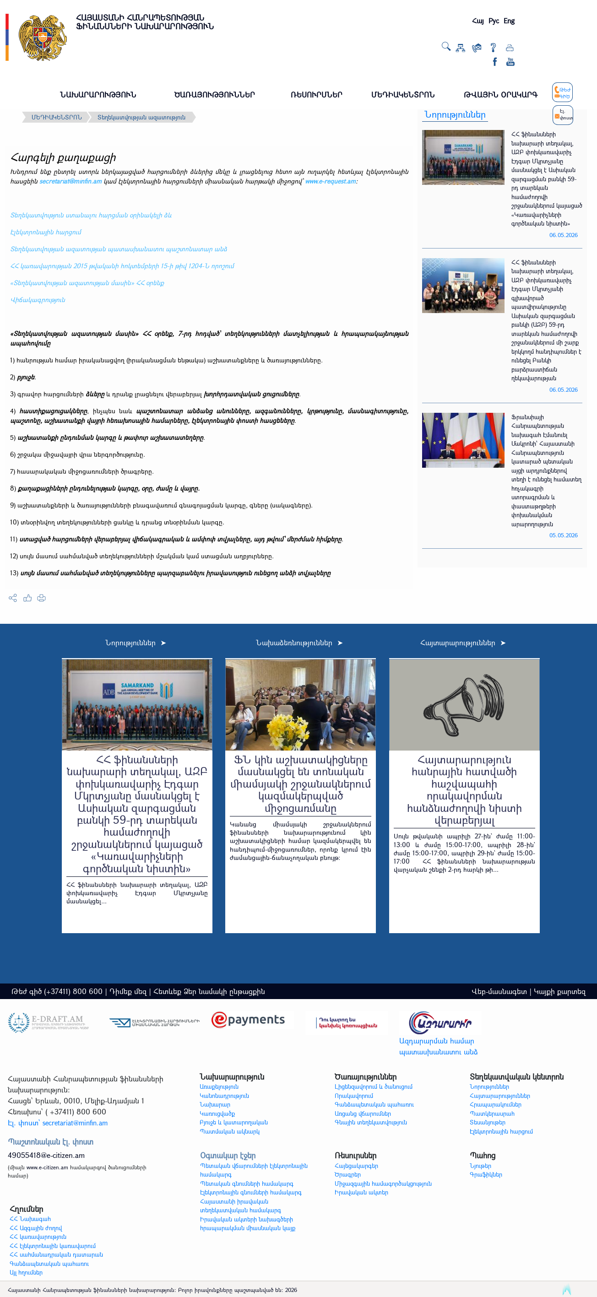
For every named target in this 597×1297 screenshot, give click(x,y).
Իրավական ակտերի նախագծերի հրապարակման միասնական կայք (247, 1223)
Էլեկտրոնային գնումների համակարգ (251, 1192)
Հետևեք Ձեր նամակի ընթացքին (209, 991)
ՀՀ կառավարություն (38, 1236)
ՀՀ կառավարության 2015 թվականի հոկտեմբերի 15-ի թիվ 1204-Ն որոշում (122, 265)
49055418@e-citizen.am (46, 1155)
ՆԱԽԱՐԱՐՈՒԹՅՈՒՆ (98, 94)
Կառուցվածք (217, 1113)
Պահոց (482, 1155)
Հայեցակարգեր (356, 1166)
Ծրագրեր (348, 1174)
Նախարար (215, 1104)
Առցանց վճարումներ (363, 1113)
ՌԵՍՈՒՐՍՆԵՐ (316, 94)
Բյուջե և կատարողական (234, 1122)
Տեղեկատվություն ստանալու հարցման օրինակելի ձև (91, 215)
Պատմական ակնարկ (230, 1131)
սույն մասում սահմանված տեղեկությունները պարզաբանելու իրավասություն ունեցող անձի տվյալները (175, 572)
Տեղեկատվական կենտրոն (517, 1076)
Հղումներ (26, 1209)
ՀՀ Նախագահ (30, 1219)
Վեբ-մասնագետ (499, 991)
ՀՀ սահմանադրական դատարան (56, 1254)
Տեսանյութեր (487, 1122)
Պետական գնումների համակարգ (246, 1183)
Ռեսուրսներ (355, 1155)
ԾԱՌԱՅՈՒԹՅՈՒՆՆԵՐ (214, 94)
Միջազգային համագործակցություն (383, 1183)
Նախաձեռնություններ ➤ (299, 642)
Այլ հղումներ (26, 1272)
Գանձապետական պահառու (374, 1104)
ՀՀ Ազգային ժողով (36, 1228)
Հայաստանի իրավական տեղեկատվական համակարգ (240, 1206)
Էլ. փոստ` (58, 1122)
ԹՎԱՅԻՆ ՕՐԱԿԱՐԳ (500, 94)
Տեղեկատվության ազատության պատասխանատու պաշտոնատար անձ (118, 248)
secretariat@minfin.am (70, 181)
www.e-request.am (330, 181)
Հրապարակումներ (495, 1104)
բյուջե (25, 377)
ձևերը (95, 393)
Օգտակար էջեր (227, 1155)
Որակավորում (354, 1096)
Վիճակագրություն (37, 299)
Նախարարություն (232, 1076)
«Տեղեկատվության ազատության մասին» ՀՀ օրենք (87, 282)
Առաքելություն (219, 1086)
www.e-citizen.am (47, 1167)
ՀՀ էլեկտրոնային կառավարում (53, 1246)
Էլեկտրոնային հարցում (45, 231)
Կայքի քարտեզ (560, 991)
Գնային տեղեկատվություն (371, 1122)
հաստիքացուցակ (45, 410)
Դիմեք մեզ (128, 991)
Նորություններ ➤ (135, 642)
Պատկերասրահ (492, 1113)
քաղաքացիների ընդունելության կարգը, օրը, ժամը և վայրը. (109, 488)
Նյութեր (480, 1166)
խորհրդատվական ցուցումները (251, 393)
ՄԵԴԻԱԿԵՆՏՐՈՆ (403, 94)
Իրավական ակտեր (361, 1192)
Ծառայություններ (365, 1076)
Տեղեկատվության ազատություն (141, 117)
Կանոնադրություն (224, 1096)
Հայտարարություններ (500, 1096)
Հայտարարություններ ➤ (463, 642)
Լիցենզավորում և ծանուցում (373, 1086)
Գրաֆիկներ (486, 1174)
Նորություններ (455, 114)
